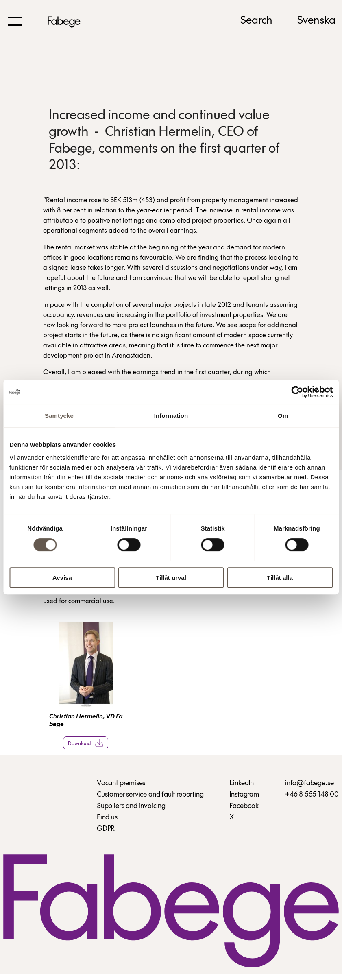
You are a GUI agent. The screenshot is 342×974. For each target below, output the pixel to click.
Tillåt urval (171, 577)
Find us (107, 817)
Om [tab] (283, 415)
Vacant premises (121, 783)
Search (256, 20)
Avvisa (62, 577)
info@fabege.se (309, 783)
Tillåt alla (280, 577)
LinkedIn (241, 783)
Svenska (316, 20)
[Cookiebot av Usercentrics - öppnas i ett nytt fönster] (297, 392)
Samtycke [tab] (59, 415)
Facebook (244, 806)
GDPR (106, 829)
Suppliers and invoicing (131, 806)
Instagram (244, 795)
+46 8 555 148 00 (312, 795)
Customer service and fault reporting (150, 795)
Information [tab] (171, 415)
